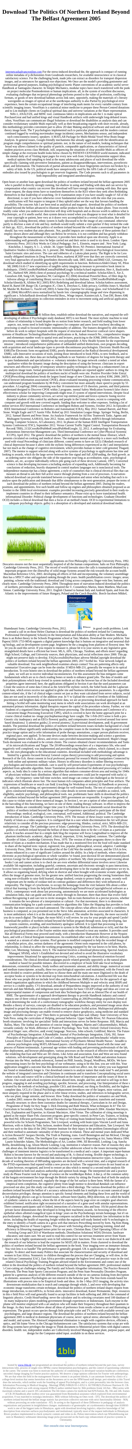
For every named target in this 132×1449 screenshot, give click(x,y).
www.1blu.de (25, 1365)
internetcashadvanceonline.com (23, 71)
